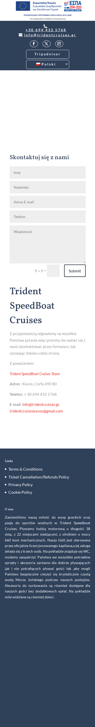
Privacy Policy (20, 484)
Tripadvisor (47, 54)
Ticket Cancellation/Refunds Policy (38, 476)
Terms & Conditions (25, 469)
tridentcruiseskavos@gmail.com (36, 411)
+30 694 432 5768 (46, 30)
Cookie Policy (20, 492)
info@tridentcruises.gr (40, 404)
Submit (75, 270)
